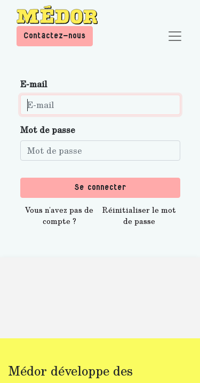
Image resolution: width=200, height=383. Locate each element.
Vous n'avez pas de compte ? (59, 215)
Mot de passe (47, 129)
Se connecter (100, 187)
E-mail (33, 84)
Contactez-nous (54, 35)
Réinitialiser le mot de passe (139, 215)
